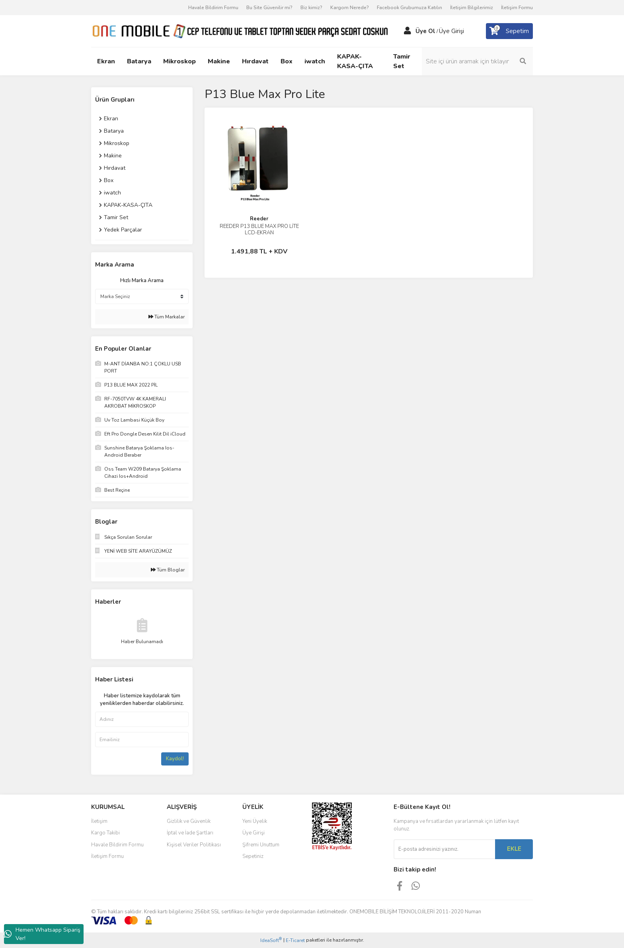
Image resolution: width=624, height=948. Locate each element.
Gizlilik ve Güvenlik (189, 821)
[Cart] (509, 31)
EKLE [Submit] (514, 849)
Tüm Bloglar (168, 570)
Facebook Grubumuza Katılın (409, 7)
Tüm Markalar (166, 317)
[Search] (479, 61)
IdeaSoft (271, 940)
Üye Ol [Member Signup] (425, 31)
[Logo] (239, 30)
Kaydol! (175, 758)
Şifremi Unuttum (260, 844)
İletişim (99, 821)
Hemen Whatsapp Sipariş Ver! (42, 934)
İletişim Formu (517, 7)
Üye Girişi (253, 832)
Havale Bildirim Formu (213, 7)
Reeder (259, 218)
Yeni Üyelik (254, 821)
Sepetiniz (252, 856)
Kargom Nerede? (349, 7)
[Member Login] (407, 31)
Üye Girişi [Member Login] (451, 31)
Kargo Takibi (105, 832)
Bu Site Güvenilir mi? (269, 7)
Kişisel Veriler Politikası (194, 844)
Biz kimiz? (311, 7)
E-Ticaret (295, 940)
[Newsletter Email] (444, 849)
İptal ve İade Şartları (190, 832)
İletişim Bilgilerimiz (471, 7)
